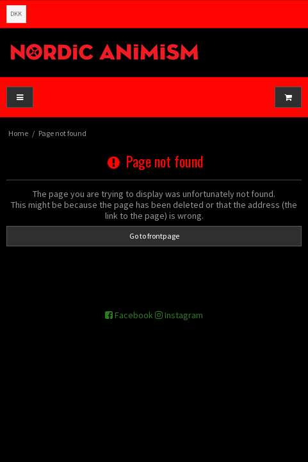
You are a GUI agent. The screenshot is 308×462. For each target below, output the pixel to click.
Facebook (129, 315)
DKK (16, 14)
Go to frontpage (154, 236)
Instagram (179, 315)
